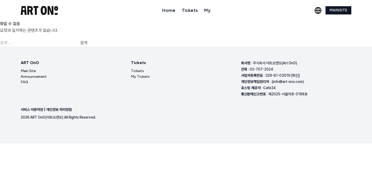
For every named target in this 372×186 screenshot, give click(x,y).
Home (168, 10)
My (207, 10)
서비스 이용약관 (32, 109)
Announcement (34, 76)
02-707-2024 (261, 69)
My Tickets (140, 76)
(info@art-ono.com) (288, 82)
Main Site (28, 71)
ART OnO (30, 62)
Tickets (190, 10)
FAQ (24, 82)
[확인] (295, 75)
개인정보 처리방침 (59, 109)
